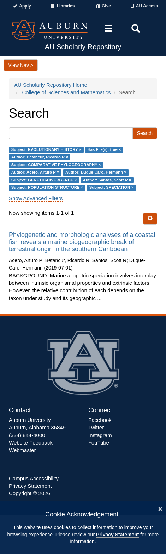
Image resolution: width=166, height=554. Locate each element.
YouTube (98, 443)
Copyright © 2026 (29, 493)
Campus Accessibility (34, 478)
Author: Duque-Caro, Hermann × (95, 172)
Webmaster (22, 450)
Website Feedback (31, 443)
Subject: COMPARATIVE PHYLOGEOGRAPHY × (56, 165)
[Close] (160, 508)
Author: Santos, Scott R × (107, 180)
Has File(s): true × (104, 149)
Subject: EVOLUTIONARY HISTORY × (46, 149)
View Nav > (20, 65)
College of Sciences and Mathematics (66, 92)
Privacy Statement (117, 534)
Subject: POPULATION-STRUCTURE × (47, 187)
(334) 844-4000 (27, 435)
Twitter (96, 427)
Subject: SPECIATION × (111, 187)
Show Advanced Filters (36, 198)
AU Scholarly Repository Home (50, 85)
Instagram (100, 435)
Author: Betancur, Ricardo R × (39, 157)
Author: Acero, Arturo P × (35, 172)
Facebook (100, 420)
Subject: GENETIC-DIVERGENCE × (44, 180)
